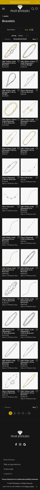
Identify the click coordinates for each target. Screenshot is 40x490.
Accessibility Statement (30, 479)
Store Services (9, 460)
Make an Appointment (12, 464)
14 (29, 413)
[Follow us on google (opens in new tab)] (24, 444)
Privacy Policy (6, 479)
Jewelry (6, 16)
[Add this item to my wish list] (18, 61)
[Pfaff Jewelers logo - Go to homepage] (20, 8)
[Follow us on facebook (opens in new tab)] (16, 444)
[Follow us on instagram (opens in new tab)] (20, 444)
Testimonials (8, 469)
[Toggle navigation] (3, 9)
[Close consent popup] (36, 486)
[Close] (37, 2)
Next (34, 39)
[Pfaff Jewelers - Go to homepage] (20, 434)
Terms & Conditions (17, 479)
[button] (32, 9)
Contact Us (8, 474)
